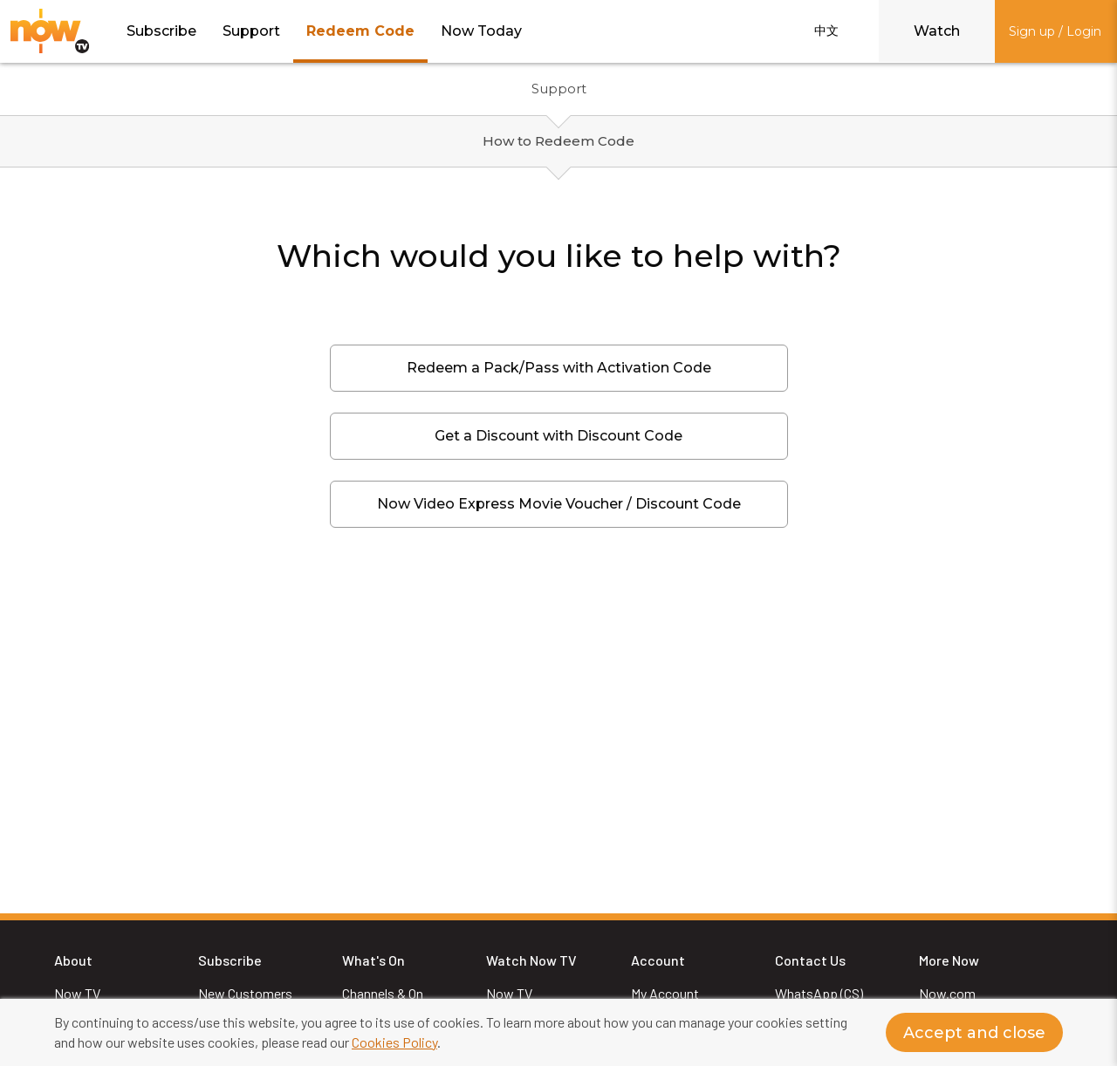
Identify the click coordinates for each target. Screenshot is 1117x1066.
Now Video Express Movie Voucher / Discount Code (559, 503)
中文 (826, 30)
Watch (937, 31)
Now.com (947, 993)
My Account (665, 993)
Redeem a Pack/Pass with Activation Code (559, 367)
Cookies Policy (394, 1042)
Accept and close (974, 1032)
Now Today (481, 31)
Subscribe (161, 31)
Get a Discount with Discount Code (558, 435)
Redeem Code (360, 31)
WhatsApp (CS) (819, 993)
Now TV (77, 993)
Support (251, 31)
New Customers (245, 993)
